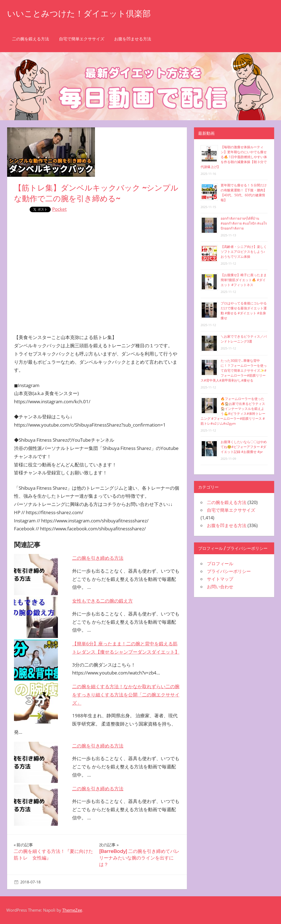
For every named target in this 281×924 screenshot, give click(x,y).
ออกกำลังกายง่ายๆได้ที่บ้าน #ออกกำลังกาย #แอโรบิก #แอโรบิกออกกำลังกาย (244, 223)
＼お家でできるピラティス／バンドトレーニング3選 (244, 339)
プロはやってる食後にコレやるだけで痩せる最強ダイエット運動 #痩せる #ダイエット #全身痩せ (244, 310)
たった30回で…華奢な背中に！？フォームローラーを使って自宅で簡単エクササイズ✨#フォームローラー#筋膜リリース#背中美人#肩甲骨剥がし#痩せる (234, 370)
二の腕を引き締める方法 (97, 558)
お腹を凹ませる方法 (132, 38)
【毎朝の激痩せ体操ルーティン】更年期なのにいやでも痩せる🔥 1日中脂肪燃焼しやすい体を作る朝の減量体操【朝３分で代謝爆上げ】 (234, 157)
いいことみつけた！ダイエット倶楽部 (83, 13)
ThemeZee (72, 910)
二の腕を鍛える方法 (30, 38)
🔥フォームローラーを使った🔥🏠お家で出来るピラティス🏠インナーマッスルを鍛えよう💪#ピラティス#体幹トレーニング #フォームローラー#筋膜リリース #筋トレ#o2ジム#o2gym (233, 411)
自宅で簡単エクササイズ (81, 38)
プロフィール (220, 564)
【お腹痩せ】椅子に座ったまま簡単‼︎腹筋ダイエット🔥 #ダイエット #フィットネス (244, 280)
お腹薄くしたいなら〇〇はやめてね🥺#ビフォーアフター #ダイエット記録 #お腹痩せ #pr (244, 446)
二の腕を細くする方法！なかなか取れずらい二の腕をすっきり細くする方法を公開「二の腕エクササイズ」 (125, 694)
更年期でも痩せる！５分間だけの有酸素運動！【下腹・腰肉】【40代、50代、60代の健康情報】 (244, 192)
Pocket (59, 209)
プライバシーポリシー (229, 571)
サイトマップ (220, 579)
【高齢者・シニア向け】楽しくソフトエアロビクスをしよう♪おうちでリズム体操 (244, 251)
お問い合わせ (220, 587)
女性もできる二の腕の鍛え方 (102, 601)
